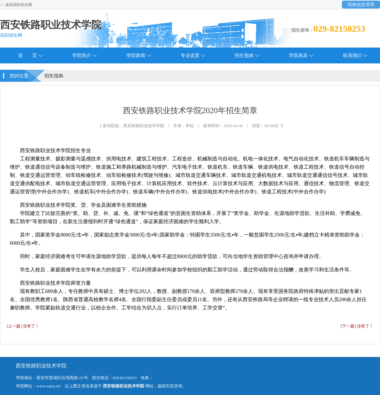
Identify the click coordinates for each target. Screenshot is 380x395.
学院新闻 (135, 55)
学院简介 (81, 55)
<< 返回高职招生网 (16, 5)
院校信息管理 (361, 4)
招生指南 (244, 55)
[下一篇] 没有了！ (357, 326)
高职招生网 (11, 35)
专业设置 (190, 55)
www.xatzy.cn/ (48, 386)
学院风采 (298, 55)
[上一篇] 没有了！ (23, 326)
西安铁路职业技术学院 (50, 24)
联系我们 (352, 55)
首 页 (27, 55)
